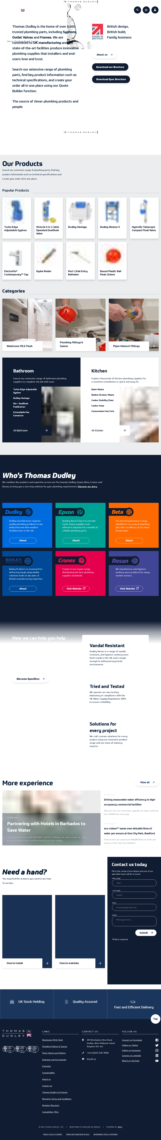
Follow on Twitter (140, 1045)
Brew (120, 1127)
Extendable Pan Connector (21, 414)
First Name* (116, 878)
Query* (114, 915)
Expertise (90, 8)
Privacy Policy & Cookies (52, 1134)
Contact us (47, 1085)
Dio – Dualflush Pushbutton (20, 405)
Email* (114, 903)
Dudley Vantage (21, 398)
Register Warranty (50, 1105)
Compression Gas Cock (102, 411)
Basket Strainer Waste (102, 394)
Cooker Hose (97, 405)
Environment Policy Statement (105, 1134)
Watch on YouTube (140, 1061)
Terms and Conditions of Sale (77, 1134)
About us (109, 8)
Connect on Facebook (140, 1040)
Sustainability (48, 1072)
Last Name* (116, 891)
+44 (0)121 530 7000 (98, 1052)
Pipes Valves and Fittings (54, 1053)
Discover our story (87, 486)
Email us (91, 1059)
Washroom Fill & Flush (52, 1040)
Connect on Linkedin (140, 1055)
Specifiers (71, 8)
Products (51, 8)
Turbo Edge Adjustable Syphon (25, 391)
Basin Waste (97, 389)
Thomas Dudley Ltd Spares (55, 1092)
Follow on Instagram (140, 1050)
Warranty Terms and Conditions (56, 1099)
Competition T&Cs (50, 1112)
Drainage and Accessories (54, 1059)
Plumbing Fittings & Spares (54, 1046)
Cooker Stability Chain (102, 400)
